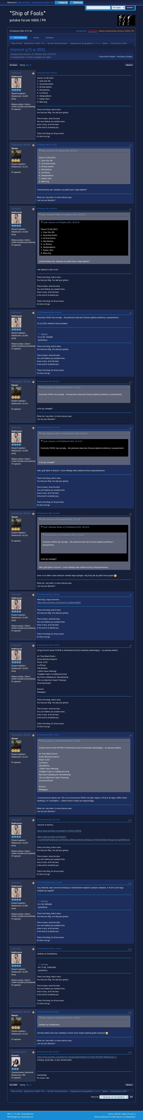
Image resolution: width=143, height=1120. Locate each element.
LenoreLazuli (19, 1051)
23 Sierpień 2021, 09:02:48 (47, 208)
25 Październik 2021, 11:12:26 (48, 427)
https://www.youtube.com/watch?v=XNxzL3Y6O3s (59, 831)
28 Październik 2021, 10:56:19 (50, 949)
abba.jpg (43, 901)
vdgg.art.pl (92, 31)
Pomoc (110, 1114)
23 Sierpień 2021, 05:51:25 (47, 73)
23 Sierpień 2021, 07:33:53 (47, 145)
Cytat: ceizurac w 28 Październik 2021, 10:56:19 (60, 1018)
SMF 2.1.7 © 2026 (13, 1114)
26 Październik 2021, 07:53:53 (48, 645)
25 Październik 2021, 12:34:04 (48, 513)
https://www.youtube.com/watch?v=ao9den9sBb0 (59, 602)
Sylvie (104, 43)
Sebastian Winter (21, 144)
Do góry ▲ (132, 1114)
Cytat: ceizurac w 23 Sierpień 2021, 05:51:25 (59, 151)
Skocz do (94, 1097)
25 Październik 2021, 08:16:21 (48, 381)
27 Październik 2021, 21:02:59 (50, 882)
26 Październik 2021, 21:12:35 (48, 820)
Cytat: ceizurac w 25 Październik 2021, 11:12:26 (60, 519)
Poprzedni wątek (107, 56)
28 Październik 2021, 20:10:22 (48, 1012)
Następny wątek (124, 56)
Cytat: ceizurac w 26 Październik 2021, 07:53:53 (60, 741)
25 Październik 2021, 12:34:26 (48, 594)
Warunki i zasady (120, 1114)
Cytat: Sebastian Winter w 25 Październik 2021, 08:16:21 (64, 434)
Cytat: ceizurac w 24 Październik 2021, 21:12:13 (60, 388)
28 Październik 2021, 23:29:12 (48, 1052)
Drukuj (129, 65)
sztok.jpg (43, 964)
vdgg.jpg (43, 334)
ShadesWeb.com (27, 1117)
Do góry (14, 1085)
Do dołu (13, 65)
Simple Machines (27, 1114)
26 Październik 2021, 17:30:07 (48, 735)
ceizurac (16, 73)
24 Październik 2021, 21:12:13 (50, 312)
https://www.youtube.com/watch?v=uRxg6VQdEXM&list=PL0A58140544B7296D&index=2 (77, 1057)
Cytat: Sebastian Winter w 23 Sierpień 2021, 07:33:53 (63, 215)
